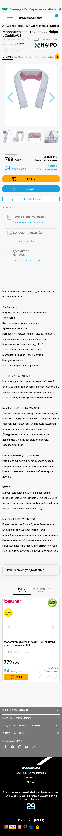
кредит (31, 188)
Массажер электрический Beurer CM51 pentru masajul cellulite (29, 643)
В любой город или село (26, 260)
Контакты (31, 777)
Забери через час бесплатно (28, 222)
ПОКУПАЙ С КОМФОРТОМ (30, 718)
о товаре (8, 57)
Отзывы (52, 56)
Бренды (31, 781)
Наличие (39, 57)
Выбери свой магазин (30, 710)
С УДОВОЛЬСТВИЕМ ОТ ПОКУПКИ (30, 725)
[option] (31, 9)
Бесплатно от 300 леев (25, 241)
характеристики (23, 57)
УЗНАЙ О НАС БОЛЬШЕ (30, 733)
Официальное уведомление (31, 773)
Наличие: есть (10, 207)
